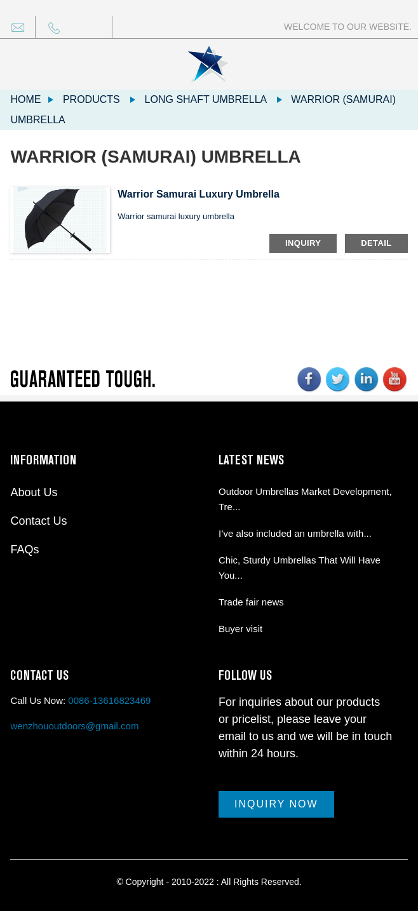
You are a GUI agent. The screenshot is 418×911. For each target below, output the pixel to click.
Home (25, 99)
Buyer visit (240, 628)
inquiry (303, 243)
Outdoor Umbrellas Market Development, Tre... (305, 499)
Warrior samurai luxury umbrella (199, 194)
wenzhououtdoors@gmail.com (74, 725)
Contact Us (38, 521)
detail (376, 243)
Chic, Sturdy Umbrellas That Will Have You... (300, 568)
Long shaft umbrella (206, 99)
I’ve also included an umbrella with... (295, 533)
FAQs (24, 549)
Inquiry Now (276, 804)
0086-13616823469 (109, 700)
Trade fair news (251, 602)
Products (91, 99)
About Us (33, 492)
